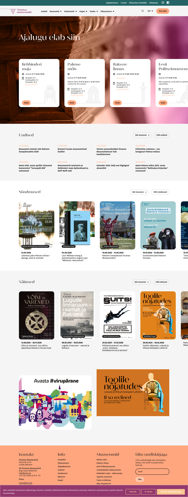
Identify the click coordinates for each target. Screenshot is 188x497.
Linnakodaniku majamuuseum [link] (109, 470)
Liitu (140, 479)
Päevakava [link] (121, 78)
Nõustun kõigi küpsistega (171, 492)
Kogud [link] (82, 11)
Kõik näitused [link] (161, 282)
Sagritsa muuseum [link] (104, 477)
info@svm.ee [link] (25, 473)
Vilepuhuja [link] (153, 3)
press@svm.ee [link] (25, 483)
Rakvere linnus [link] (103, 463)
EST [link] (149, 11)
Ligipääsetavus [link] (112, 3)
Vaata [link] (26, 103)
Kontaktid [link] (62, 460)
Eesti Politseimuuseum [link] (106, 466)
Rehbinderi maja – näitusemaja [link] (109, 473)
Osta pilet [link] (163, 11)
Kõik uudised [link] (161, 135)
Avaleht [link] (44, 11)
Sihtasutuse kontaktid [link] (138, 3)
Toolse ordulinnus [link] (104, 480)
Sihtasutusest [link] (106, 11)
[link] (163, 2)
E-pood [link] (123, 3)
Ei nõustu (148, 492)
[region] (94, 491)
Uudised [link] (61, 470)
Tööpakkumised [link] (64, 466)
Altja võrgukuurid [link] (104, 484)
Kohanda (132, 492)
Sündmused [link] (62, 473)
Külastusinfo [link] (69, 11)
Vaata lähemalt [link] (31, 84)
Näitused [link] (61, 477)
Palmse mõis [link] (102, 460)
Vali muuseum (142, 135)
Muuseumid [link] (54, 11)
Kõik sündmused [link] (160, 192)
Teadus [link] (92, 11)
